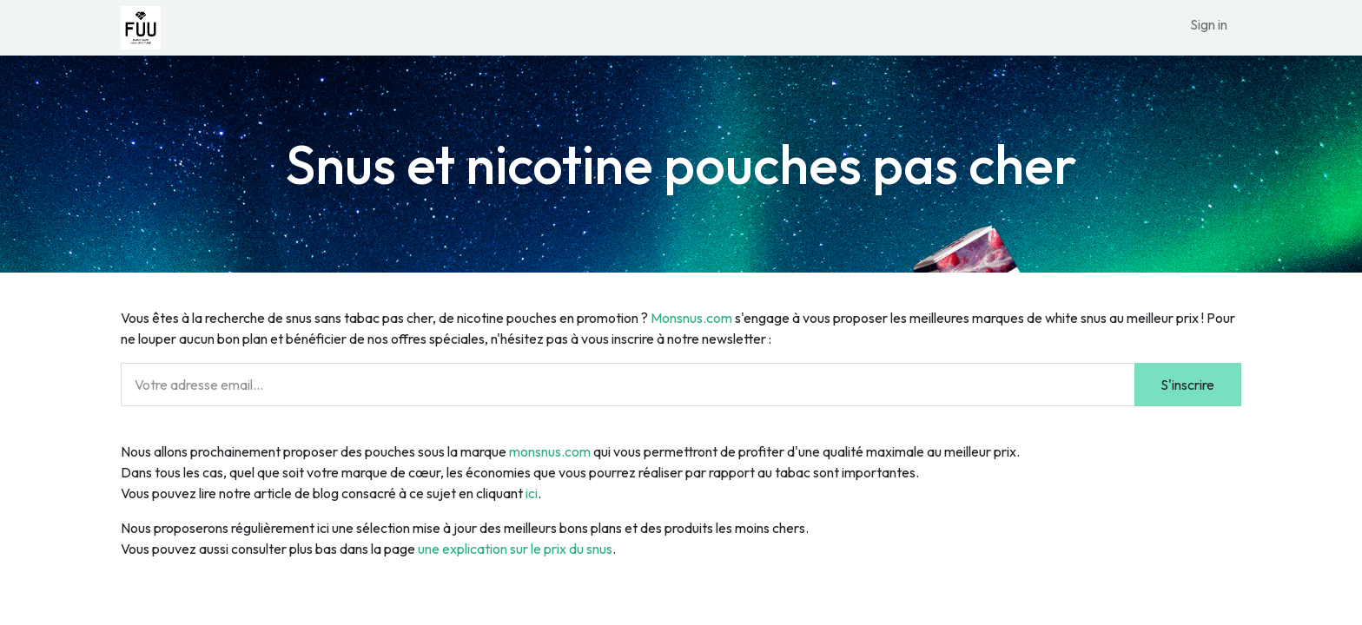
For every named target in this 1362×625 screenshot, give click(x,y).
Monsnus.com (691, 317)
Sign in (1208, 24)
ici (532, 493)
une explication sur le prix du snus (515, 548)
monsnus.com (550, 451)
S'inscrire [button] (1187, 384)
